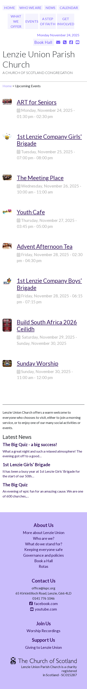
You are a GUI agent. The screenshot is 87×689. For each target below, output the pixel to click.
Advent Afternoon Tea (45, 246)
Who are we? (43, 538)
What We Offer (16, 21)
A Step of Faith (48, 21)
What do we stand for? (43, 544)
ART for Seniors (37, 102)
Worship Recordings (43, 631)
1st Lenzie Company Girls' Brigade (49, 140)
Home (9, 8)
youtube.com (43, 609)
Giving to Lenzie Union (43, 647)
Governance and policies (43, 555)
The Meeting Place (40, 177)
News (50, 8)
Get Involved (65, 21)
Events (31, 21)
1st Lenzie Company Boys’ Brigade (49, 284)
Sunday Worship (37, 363)
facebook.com (43, 603)
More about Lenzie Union (43, 532)
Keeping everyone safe (43, 549)
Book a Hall (43, 561)
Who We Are (30, 8)
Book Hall (43, 42)
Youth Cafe (31, 211)
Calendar (69, 8)
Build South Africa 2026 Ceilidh (47, 325)
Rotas (43, 566)
